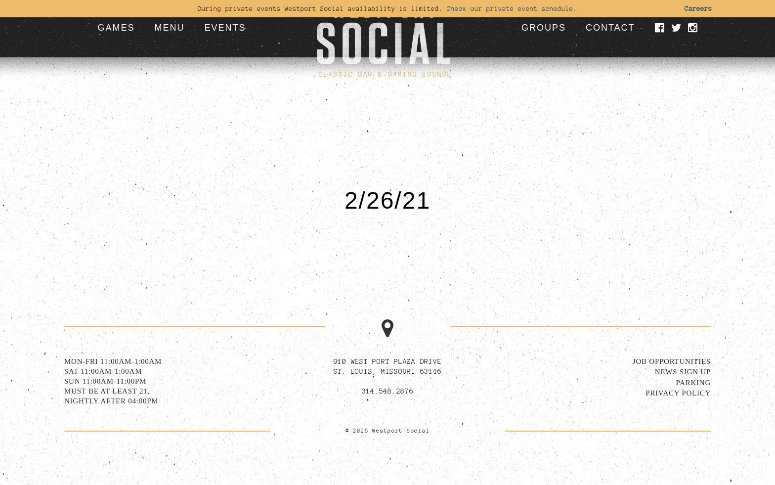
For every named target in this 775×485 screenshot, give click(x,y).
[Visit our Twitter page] (678, 29)
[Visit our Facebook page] (661, 29)
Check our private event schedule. (512, 8)
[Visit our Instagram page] (694, 29)
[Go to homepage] (383, 32)
